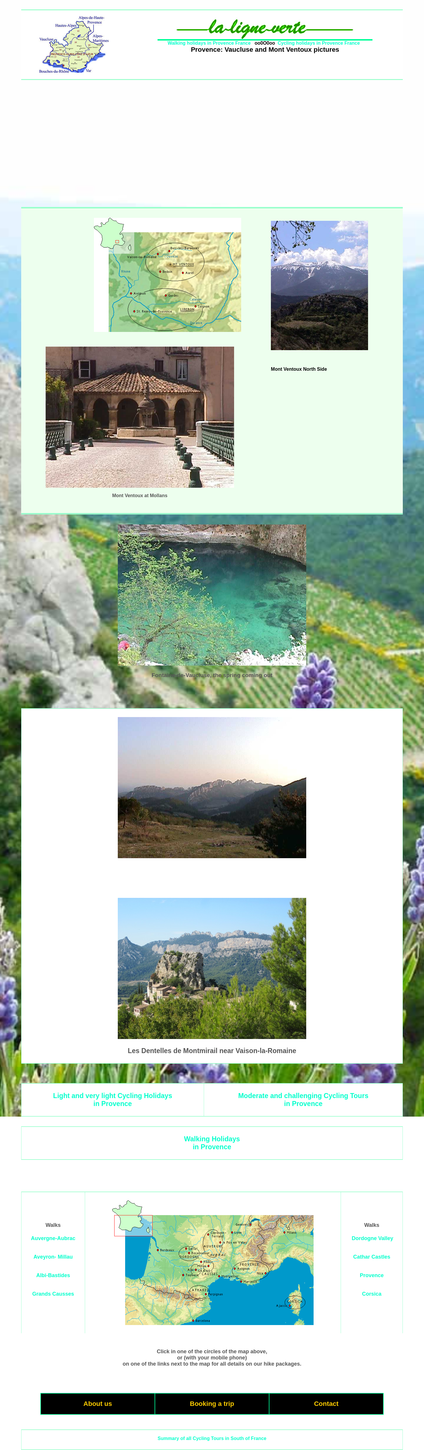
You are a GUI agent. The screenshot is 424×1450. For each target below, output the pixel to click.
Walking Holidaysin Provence (212, 1143)
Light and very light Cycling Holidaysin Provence (112, 1099)
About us (97, 1403)
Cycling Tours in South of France (229, 1438)
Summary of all (174, 1438)
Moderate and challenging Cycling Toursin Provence (303, 1099)
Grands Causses (53, 1294)
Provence (372, 1275)
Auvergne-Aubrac (53, 1238)
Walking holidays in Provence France (209, 43)
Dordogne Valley (372, 1238)
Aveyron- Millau (53, 1257)
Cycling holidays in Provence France (319, 43)
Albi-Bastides (53, 1275)
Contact (326, 1403)
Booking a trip (212, 1403)
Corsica (372, 1294)
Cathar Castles (371, 1257)
